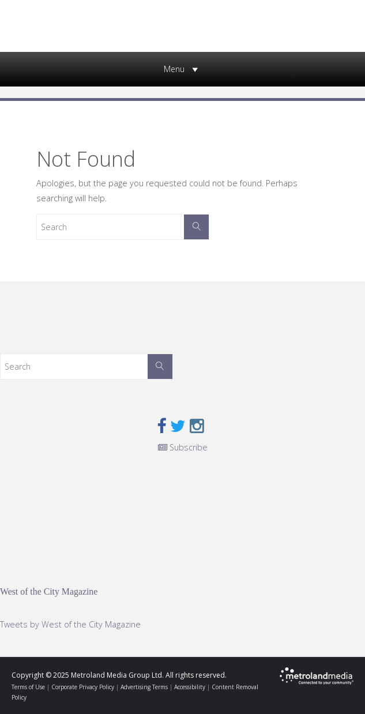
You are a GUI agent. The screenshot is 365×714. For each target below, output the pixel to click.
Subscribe (183, 447)
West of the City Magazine (48, 591)
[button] (174, 69)
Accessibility (189, 687)
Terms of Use (28, 687)
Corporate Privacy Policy (82, 687)
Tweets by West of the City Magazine (70, 624)
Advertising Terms (144, 687)
